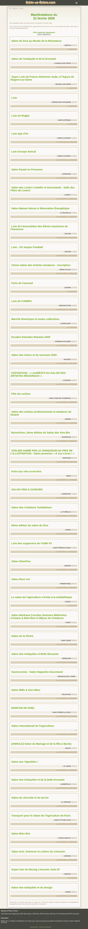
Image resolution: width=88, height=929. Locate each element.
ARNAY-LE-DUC (65, 269)
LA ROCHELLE (65, 213)
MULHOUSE (66, 694)
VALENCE (67, 359)
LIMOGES (67, 856)
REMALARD (66, 658)
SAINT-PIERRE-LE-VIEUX (62, 712)
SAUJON (68, 234)
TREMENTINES (65, 584)
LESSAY (68, 602)
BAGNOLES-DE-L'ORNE (66, 676)
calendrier (37, 902)
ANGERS (67, 566)
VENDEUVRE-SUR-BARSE (61, 102)
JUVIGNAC (67, 380)
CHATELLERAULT (64, 838)
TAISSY (68, 622)
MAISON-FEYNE (65, 305)
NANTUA (68, 45)
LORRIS (68, 530)
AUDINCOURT (66, 323)
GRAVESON (66, 174)
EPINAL (68, 892)
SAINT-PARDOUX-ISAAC (62, 548)
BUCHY (68, 748)
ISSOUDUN (67, 458)
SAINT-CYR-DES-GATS (62, 820)
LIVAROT (67, 195)
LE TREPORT (66, 802)
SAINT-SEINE (66, 640)
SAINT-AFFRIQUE (64, 120)
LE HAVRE (67, 766)
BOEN (69, 476)
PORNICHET (66, 494)
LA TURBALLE (66, 512)
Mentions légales (34, 927)
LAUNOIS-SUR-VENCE (62, 63)
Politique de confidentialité (45, 927)
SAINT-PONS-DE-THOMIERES (60, 398)
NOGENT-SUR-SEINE (63, 84)
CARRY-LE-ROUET (64, 138)
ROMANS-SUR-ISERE (63, 341)
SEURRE (67, 288)
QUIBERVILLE (66, 784)
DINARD (68, 419)
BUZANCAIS (66, 437)
